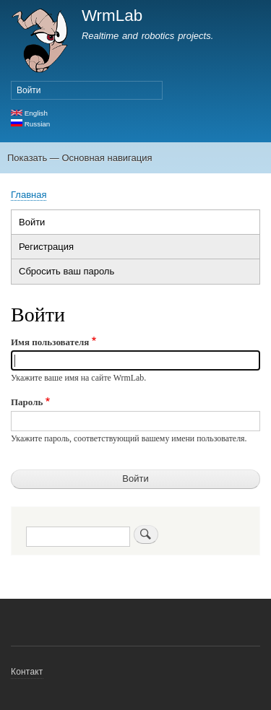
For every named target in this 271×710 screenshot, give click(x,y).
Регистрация (46, 246)
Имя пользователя (50, 342)
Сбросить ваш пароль (66, 271)
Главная (28, 194)
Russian (30, 124)
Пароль (27, 402)
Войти (29, 90)
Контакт (27, 672)
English (29, 113)
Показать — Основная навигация (79, 157)
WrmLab (112, 16)
